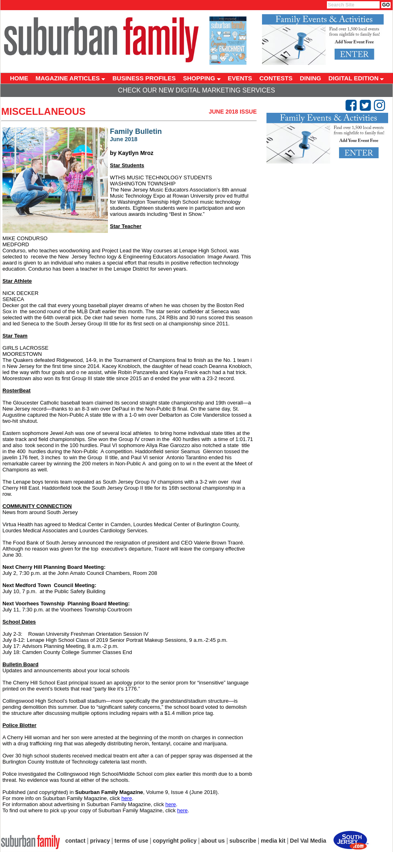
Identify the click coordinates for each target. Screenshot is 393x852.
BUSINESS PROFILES (144, 78)
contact (75, 840)
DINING (310, 78)
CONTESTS (276, 78)
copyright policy (175, 840)
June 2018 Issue (233, 111)
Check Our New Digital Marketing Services (196, 90)
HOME (19, 78)
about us (213, 840)
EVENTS (240, 78)
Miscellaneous (43, 111)
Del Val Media (308, 840)
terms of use (131, 840)
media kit (273, 840)
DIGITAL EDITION (356, 78)
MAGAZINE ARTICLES (70, 78)
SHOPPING (201, 78)
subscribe (243, 840)
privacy (100, 840)
